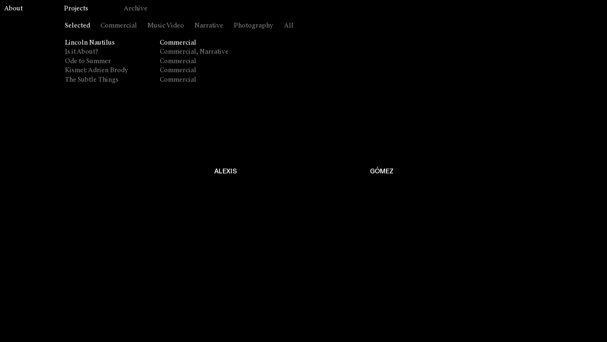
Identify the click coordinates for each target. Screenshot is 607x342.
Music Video (165, 26)
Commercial (119, 26)
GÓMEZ (382, 171)
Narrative (208, 26)
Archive (135, 9)
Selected (77, 26)
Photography (254, 26)
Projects (76, 9)
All (289, 26)
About (13, 9)
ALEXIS (225, 171)
